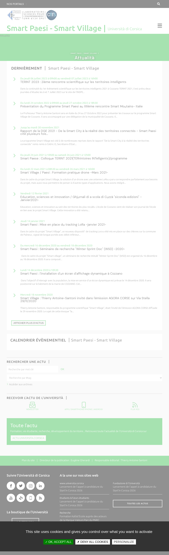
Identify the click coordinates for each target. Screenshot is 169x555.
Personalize (124, 541)
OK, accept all (58, 541)
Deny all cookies (92, 541)
